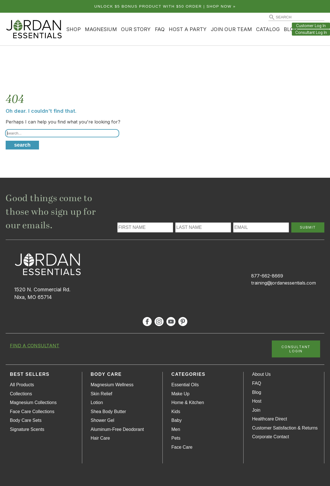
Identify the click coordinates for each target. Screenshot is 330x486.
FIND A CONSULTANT (34, 345)
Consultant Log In (311, 32)
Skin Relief (101, 393)
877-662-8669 (267, 276)
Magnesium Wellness (112, 384)
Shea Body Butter (108, 411)
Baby (176, 420)
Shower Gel (102, 420)
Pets (176, 438)
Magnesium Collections (33, 402)
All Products (22, 384)
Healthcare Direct (269, 418)
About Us (261, 374)
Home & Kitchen (187, 402)
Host (256, 401)
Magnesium (101, 29)
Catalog (268, 29)
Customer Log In (311, 25)
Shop (73, 29)
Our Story (136, 29)
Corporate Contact (270, 436)
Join (256, 410)
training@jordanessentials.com (283, 283)
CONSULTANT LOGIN (296, 349)
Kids (175, 411)
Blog (256, 392)
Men (175, 429)
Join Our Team (231, 29)
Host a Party (188, 29)
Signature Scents (27, 429)
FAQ (160, 29)
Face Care (182, 447)
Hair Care (100, 438)
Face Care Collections (32, 411)
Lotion (97, 402)
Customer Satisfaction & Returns (285, 428)
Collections (21, 393)
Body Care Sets (26, 420)
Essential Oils (185, 384)
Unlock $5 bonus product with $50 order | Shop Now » (165, 6)
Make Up (180, 393)
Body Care (106, 374)
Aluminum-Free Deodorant (117, 429)
